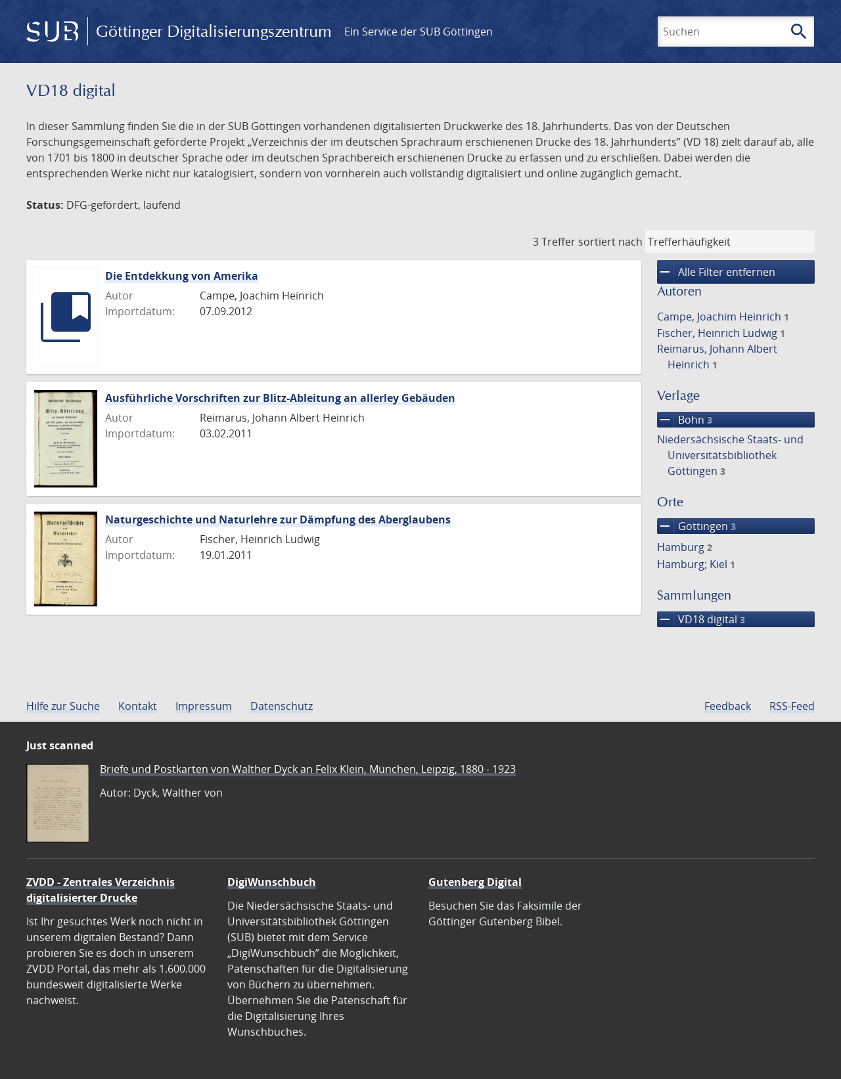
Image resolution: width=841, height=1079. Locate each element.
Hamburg (684, 547)
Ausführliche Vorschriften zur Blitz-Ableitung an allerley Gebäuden (280, 398)
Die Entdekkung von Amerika (181, 276)
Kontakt (137, 706)
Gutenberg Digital (475, 882)
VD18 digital (701, 619)
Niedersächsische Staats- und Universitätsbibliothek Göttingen (730, 455)
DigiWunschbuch (271, 882)
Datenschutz (281, 706)
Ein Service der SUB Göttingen (418, 31)
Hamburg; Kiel (696, 564)
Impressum (203, 706)
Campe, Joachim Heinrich (723, 316)
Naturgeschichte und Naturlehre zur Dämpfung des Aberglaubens (278, 519)
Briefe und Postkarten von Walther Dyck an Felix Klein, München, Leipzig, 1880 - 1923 (308, 769)
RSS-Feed (792, 706)
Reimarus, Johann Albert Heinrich (717, 356)
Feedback (727, 706)
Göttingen (696, 526)
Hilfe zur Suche (63, 706)
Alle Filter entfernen (716, 272)
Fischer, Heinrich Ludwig (721, 333)
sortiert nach (610, 241)
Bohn (684, 420)
